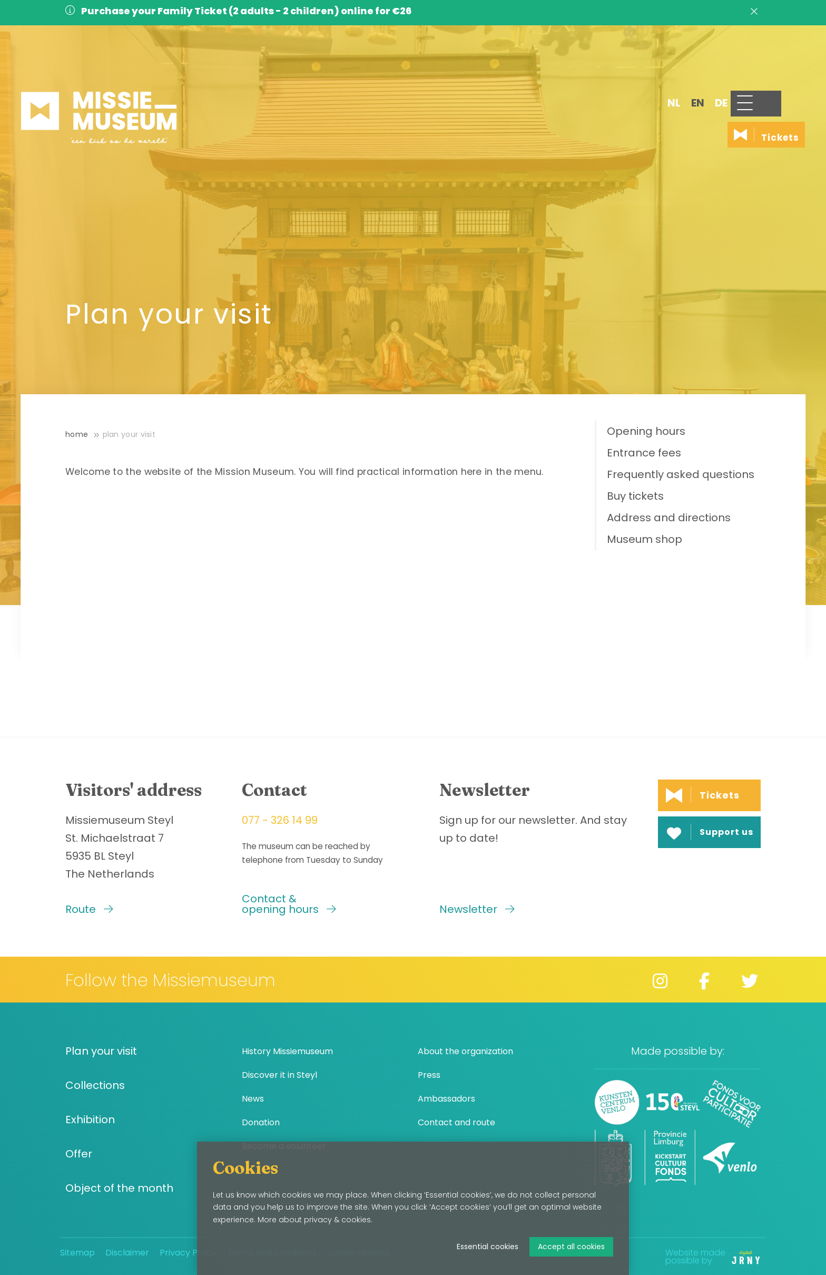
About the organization (465, 1051)
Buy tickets (635, 496)
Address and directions (669, 517)
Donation (261, 1122)
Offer (78, 1154)
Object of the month (119, 1188)
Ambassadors (446, 1099)
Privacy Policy (188, 1253)
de (682, 67)
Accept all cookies (571, 1246)
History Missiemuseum (287, 1051)
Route (89, 909)
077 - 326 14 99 (280, 820)
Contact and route (456, 1122)
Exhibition (90, 1119)
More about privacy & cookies (314, 1219)
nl (635, 67)
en (659, 67)
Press (429, 1075)
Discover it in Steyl (279, 1075)
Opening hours (646, 431)
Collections (95, 1085)
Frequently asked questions (680, 474)
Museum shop (644, 539)
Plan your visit (129, 434)
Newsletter (477, 909)
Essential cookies (487, 1246)
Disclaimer (127, 1253)
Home (76, 434)
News (253, 1099)
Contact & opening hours (289, 903)
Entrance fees (644, 452)
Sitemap (77, 1253)
